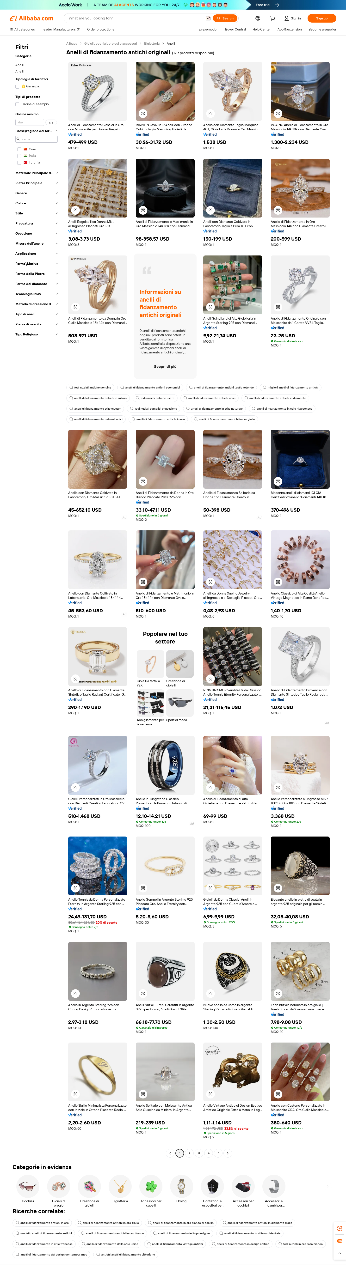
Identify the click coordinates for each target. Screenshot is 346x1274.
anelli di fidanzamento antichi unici (209, 398)
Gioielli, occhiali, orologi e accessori (110, 43)
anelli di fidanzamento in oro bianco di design (181, 1223)
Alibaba (71, 43)
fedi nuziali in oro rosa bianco (300, 1244)
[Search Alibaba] (135, 18)
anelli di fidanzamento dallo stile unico (110, 1244)
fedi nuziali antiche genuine (90, 387)
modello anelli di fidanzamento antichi (44, 1233)
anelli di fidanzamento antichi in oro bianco (112, 1233)
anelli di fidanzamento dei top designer (181, 1233)
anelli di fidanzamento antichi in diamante (275, 398)
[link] (340, 1228)
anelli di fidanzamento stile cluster (95, 409)
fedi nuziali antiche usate (155, 398)
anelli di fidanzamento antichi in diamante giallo (257, 1223)
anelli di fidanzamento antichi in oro (158, 419)
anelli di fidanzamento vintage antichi (175, 1244)
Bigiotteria (152, 43)
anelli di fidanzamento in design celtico (240, 1244)
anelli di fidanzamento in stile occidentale (249, 1233)
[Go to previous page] (170, 1153)
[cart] (273, 19)
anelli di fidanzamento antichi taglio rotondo (221, 387)
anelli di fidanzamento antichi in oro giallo (224, 419)
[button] (208, 18)
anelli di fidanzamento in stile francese (44, 1244)
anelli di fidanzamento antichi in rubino (98, 398)
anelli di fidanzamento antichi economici (150, 387)
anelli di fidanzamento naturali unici (96, 419)
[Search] (225, 18)
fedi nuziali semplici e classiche (153, 409)
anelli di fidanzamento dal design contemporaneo (51, 1254)
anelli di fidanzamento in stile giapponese (282, 409)
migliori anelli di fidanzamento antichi (290, 387)
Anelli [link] (171, 43)
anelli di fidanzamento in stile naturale (214, 409)
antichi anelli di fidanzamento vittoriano (125, 1254)
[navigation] (36, 598)
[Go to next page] (227, 1153)
